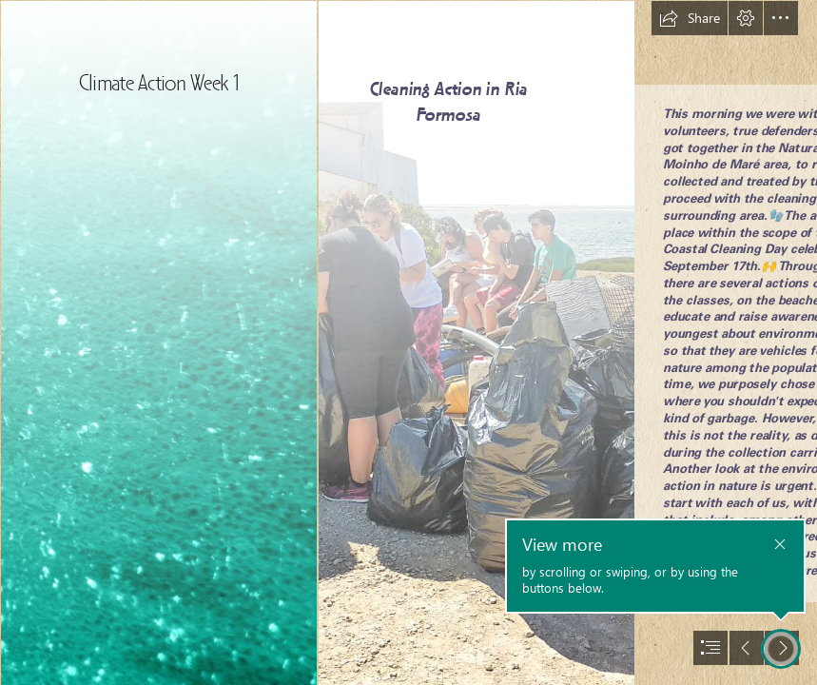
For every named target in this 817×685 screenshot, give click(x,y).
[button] (690, 18)
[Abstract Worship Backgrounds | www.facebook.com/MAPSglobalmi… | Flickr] (158, 342)
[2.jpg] (475, 342)
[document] (408, 342)
